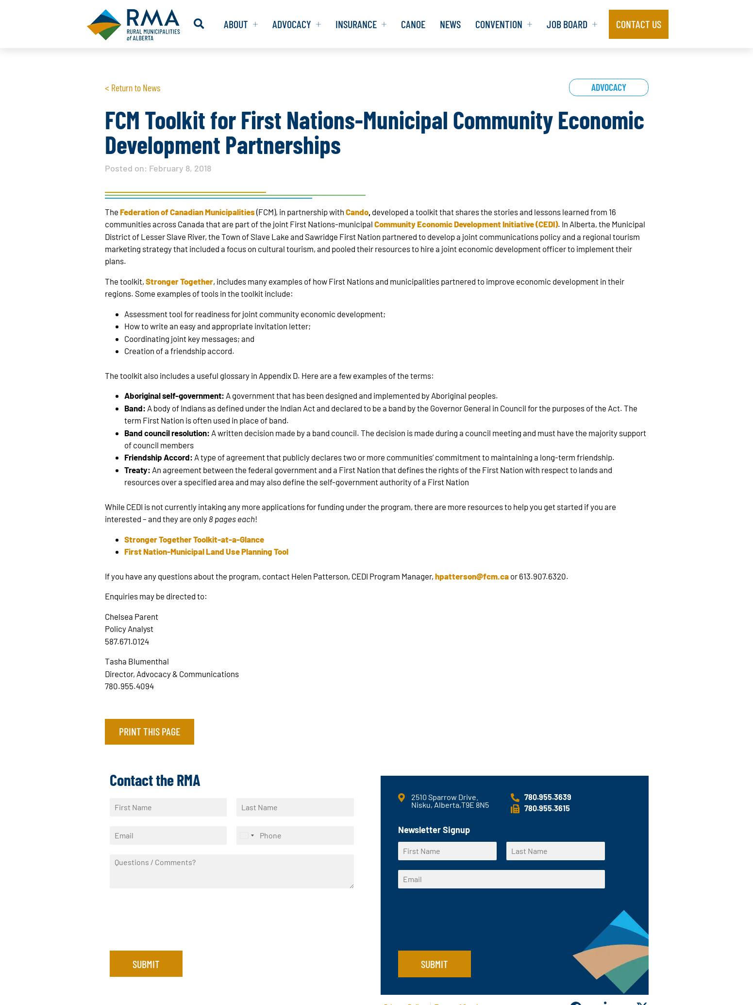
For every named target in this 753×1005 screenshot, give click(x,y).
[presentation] (183, 934)
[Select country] (246, 835)
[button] (199, 24)
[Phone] (295, 835)
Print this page (149, 731)
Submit (146, 963)
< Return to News (132, 87)
